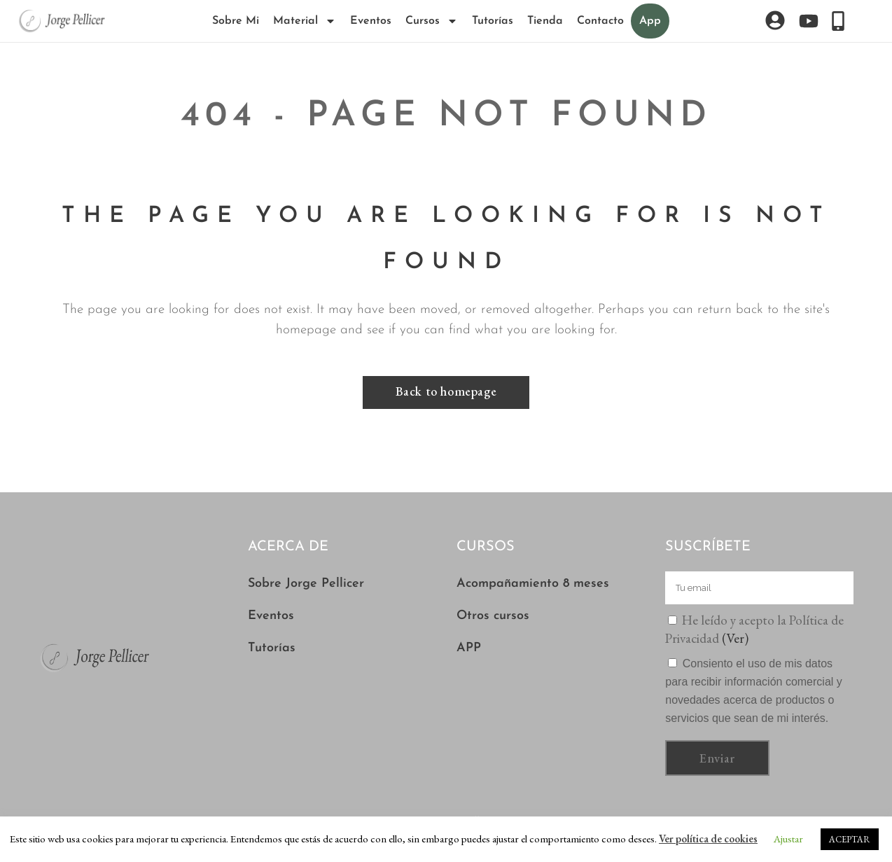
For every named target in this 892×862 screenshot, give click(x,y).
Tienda (545, 21)
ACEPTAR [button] (849, 839)
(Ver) (735, 638)
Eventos (370, 21)
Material (304, 21)
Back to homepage (446, 391)
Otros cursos (493, 616)
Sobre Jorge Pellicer (306, 583)
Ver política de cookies (708, 838)
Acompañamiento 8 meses (533, 583)
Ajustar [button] (788, 838)
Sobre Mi (235, 21)
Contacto (600, 21)
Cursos (431, 21)
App (650, 21)
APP (469, 648)
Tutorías (492, 21)
